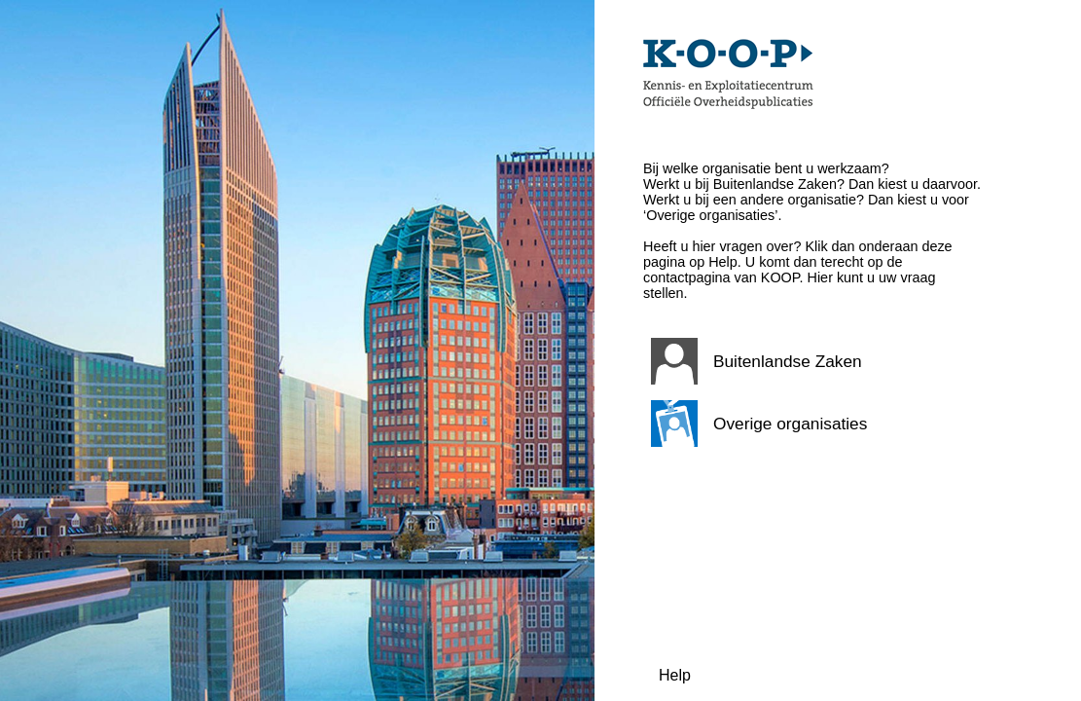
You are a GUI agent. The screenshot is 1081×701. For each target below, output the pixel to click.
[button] (813, 361)
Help (675, 675)
